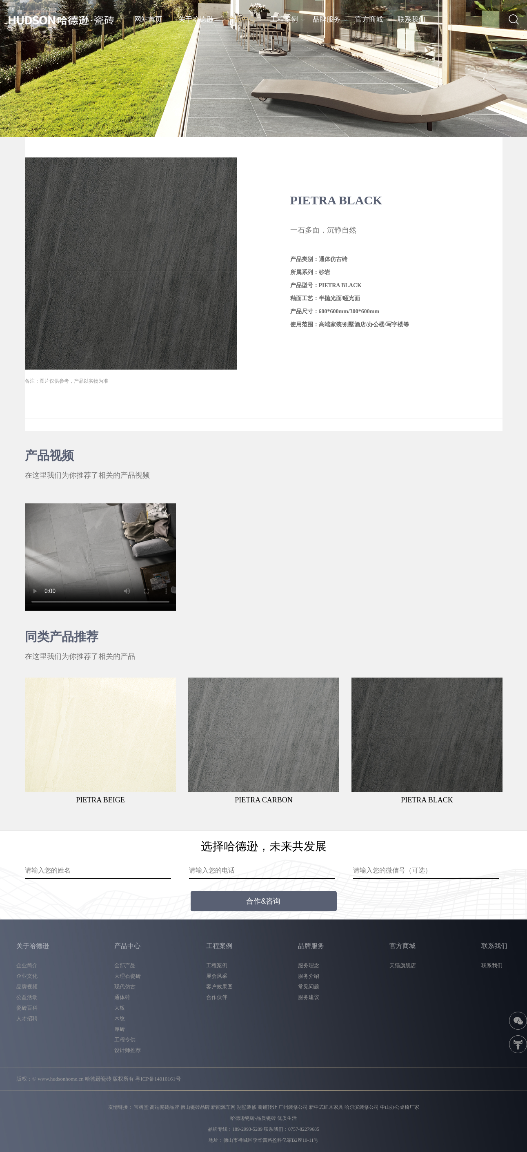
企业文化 (27, 976)
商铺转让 (267, 1107)
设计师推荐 (127, 1050)
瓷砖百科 (27, 1008)
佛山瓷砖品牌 (195, 1107)
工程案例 (284, 19)
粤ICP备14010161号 (157, 1079)
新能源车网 (223, 1107)
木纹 (119, 1018)
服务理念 (308, 965)
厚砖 (119, 1029)
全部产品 (125, 965)
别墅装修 (246, 1107)
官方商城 (369, 19)
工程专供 (125, 1040)
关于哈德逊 (195, 19)
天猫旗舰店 (402, 965)
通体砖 (122, 997)
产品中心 (242, 19)
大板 (119, 1008)
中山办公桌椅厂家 (399, 1107)
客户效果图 (219, 987)
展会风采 (216, 976)
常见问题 (308, 987)
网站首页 (148, 19)
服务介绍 (308, 976)
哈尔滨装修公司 (362, 1107)
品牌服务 (326, 19)
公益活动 (27, 997)
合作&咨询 (263, 901)
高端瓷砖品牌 (164, 1107)
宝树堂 (141, 1107)
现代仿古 (125, 987)
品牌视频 (27, 987)
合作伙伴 (216, 997)
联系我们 (411, 19)
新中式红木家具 (326, 1107)
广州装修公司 (293, 1107)
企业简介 (27, 965)
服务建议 (308, 997)
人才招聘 (27, 1018)
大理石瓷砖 (127, 976)
